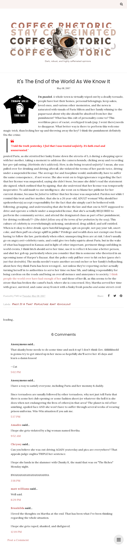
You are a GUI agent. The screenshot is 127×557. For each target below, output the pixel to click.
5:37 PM (15, 416)
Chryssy (16, 444)
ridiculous (63, 304)
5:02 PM (16, 372)
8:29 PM (16, 499)
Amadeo (16, 424)
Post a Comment (18, 540)
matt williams (20, 488)
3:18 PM (15, 480)
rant (53, 304)
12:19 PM (16, 531)
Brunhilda (17, 508)
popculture (41, 304)
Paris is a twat (22, 304)
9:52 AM (16, 436)
